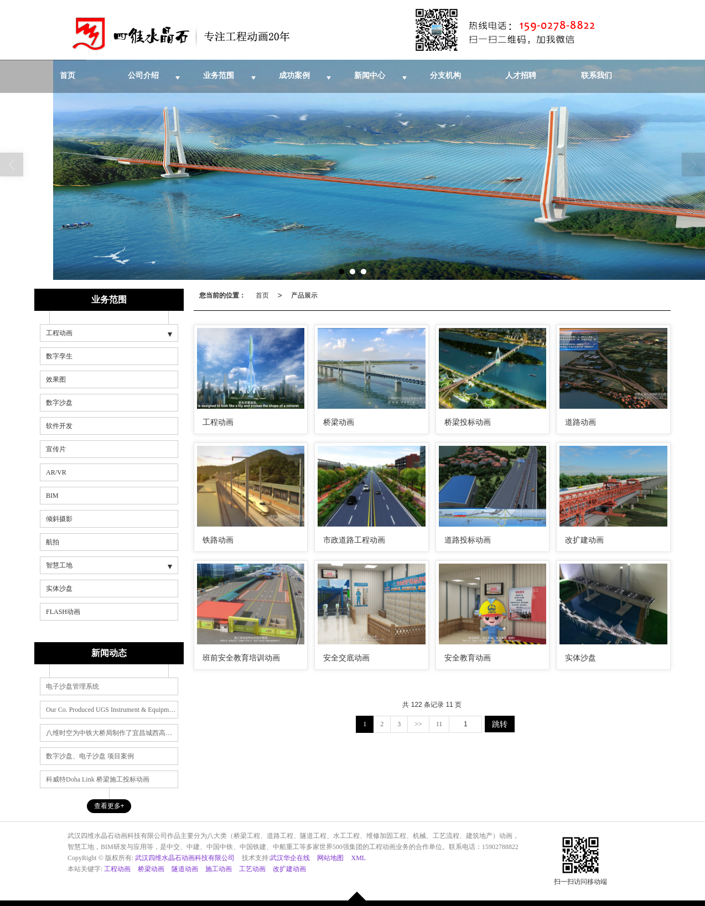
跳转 (499, 724)
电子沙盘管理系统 (72, 686)
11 (439, 724)
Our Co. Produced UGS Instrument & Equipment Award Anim (112, 710)
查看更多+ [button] (109, 806)
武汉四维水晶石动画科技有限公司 (185, 858)
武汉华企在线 (290, 858)
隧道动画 (185, 869)
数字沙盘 (59, 403)
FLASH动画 (63, 612)
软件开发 (59, 426)
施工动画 (218, 869)
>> (418, 724)
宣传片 (56, 449)
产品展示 (304, 295)
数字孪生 (59, 356)
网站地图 (330, 858)
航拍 (52, 542)
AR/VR (56, 472)
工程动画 (59, 333)
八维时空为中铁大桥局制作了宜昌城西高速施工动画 (112, 733)
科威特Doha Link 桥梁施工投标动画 (97, 779)
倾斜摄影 (59, 519)
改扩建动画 (289, 869)
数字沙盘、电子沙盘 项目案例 (90, 756)
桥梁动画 (151, 869)
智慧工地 (59, 565)
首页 (262, 295)
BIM (52, 495)
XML (358, 858)
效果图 (56, 379)
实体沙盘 (59, 588)
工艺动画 (252, 869)
